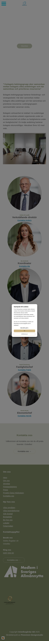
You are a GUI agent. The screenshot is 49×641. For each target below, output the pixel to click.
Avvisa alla (24, 334)
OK (24, 330)
